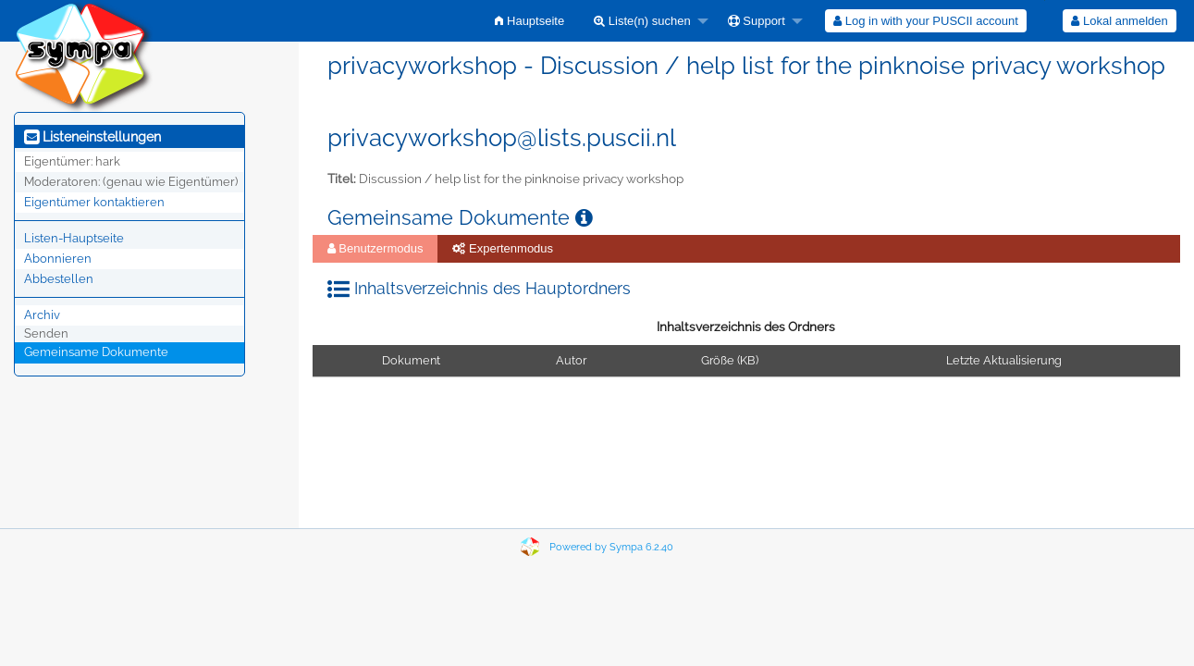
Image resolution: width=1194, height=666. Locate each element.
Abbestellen (58, 279)
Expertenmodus (502, 248)
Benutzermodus (375, 248)
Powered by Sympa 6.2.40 (611, 547)
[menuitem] (529, 21)
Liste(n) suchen (642, 21)
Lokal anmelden (1119, 21)
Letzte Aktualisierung (1004, 360)
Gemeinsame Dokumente (96, 352)
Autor (571, 360)
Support (756, 21)
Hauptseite (529, 21)
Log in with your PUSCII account (925, 21)
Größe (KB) (729, 360)
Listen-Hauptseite (74, 238)
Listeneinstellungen (92, 137)
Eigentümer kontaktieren (94, 202)
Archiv (42, 315)
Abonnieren (58, 258)
